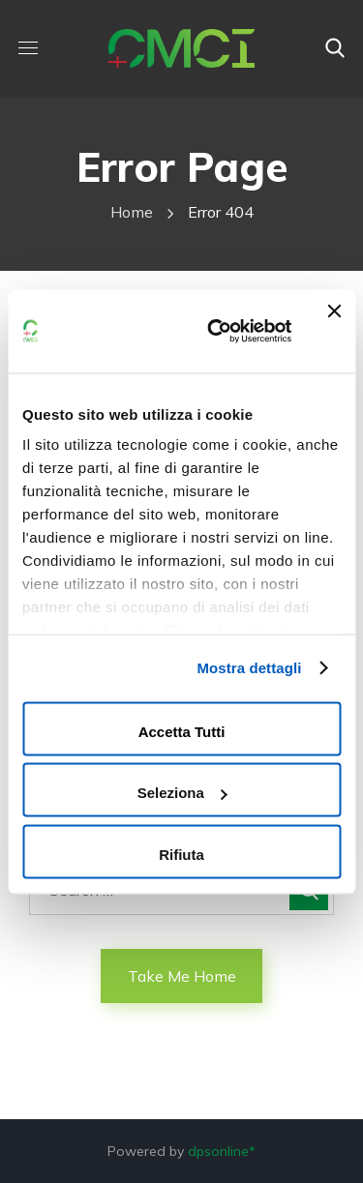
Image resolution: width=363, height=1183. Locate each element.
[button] (335, 48)
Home (131, 212)
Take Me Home (182, 976)
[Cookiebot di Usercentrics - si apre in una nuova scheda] (216, 330)
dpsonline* (222, 1151)
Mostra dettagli (249, 668)
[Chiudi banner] (334, 331)
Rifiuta (181, 853)
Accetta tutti (182, 731)
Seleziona (182, 792)
